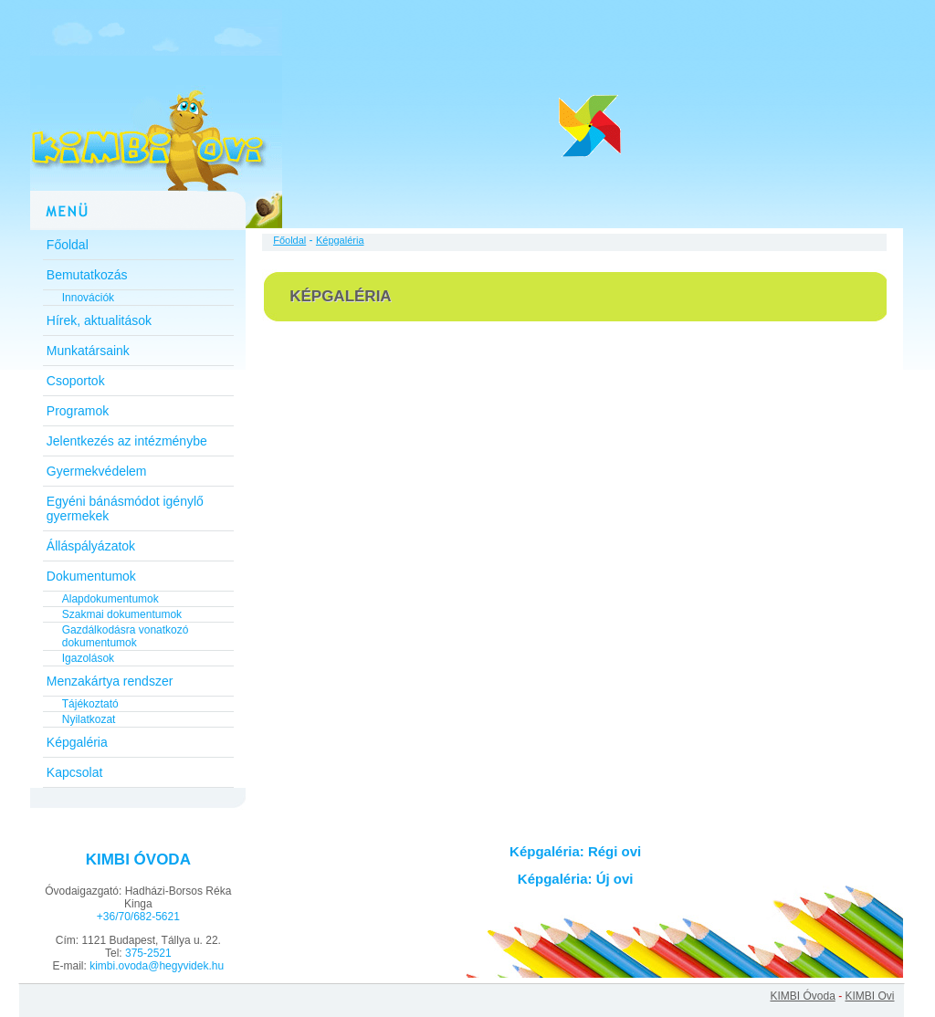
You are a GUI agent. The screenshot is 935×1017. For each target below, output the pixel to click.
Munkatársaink (88, 350)
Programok (78, 411)
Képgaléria (77, 742)
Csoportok (76, 380)
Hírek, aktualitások (99, 320)
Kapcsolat (74, 772)
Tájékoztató (90, 703)
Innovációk (88, 297)
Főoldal (68, 244)
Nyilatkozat (89, 719)
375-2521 (148, 953)
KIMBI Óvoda (802, 996)
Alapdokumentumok (110, 598)
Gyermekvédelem (97, 471)
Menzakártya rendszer (110, 681)
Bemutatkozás (87, 274)
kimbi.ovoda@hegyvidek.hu (156, 965)
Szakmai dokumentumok (122, 614)
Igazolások (88, 658)
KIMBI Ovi (869, 996)
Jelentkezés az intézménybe (127, 441)
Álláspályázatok (91, 546)
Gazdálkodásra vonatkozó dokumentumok (125, 636)
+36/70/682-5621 (138, 916)
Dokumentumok (91, 576)
